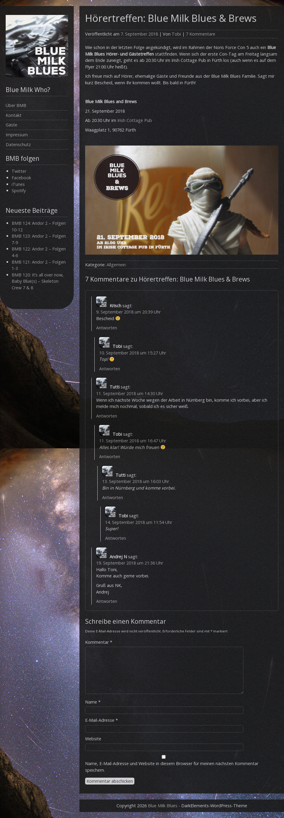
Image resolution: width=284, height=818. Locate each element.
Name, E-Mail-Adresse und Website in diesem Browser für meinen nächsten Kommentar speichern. (171, 767)
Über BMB (16, 105)
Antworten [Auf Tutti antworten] (106, 416)
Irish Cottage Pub (134, 120)
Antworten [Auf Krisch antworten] (106, 328)
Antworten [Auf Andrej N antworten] (106, 601)
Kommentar (98, 642)
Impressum (17, 134)
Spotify (19, 190)
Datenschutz (18, 144)
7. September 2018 (139, 34)
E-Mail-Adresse (101, 720)
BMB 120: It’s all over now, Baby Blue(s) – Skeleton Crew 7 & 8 (38, 281)
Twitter (19, 171)
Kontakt (14, 115)
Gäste (11, 125)
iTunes (18, 184)
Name (93, 702)
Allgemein (116, 264)
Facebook (21, 178)
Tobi (176, 34)
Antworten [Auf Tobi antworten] (109, 368)
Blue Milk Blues (162, 805)
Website (93, 738)
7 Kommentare (200, 34)
